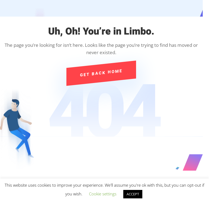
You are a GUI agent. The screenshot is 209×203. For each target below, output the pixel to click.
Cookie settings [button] (102, 193)
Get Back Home (101, 73)
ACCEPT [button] (133, 194)
